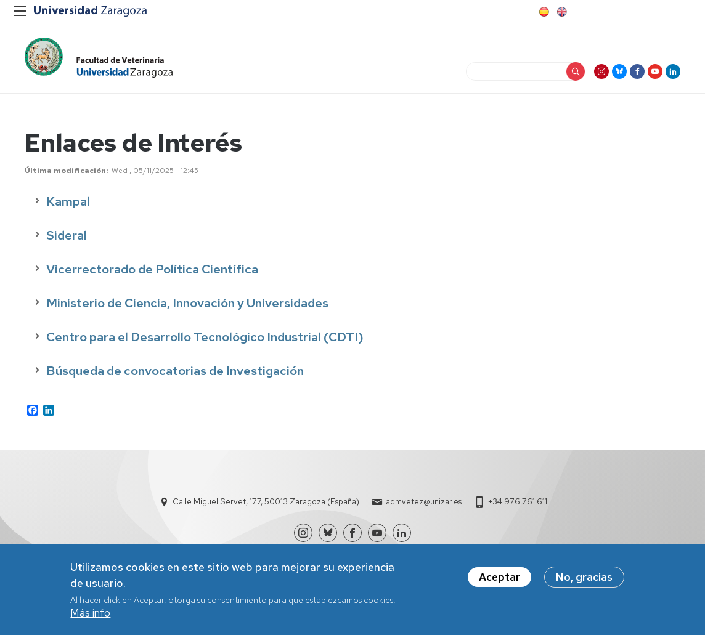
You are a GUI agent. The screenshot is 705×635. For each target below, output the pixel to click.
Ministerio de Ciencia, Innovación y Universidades (187, 303)
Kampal (69, 201)
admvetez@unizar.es (424, 501)
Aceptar (499, 577)
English (560, 11)
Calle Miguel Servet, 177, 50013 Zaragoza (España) (266, 501)
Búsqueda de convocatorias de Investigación (175, 371)
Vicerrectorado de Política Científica (152, 269)
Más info (90, 613)
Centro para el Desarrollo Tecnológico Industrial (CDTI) (205, 337)
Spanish (543, 11)
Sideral (66, 235)
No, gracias (584, 577)
